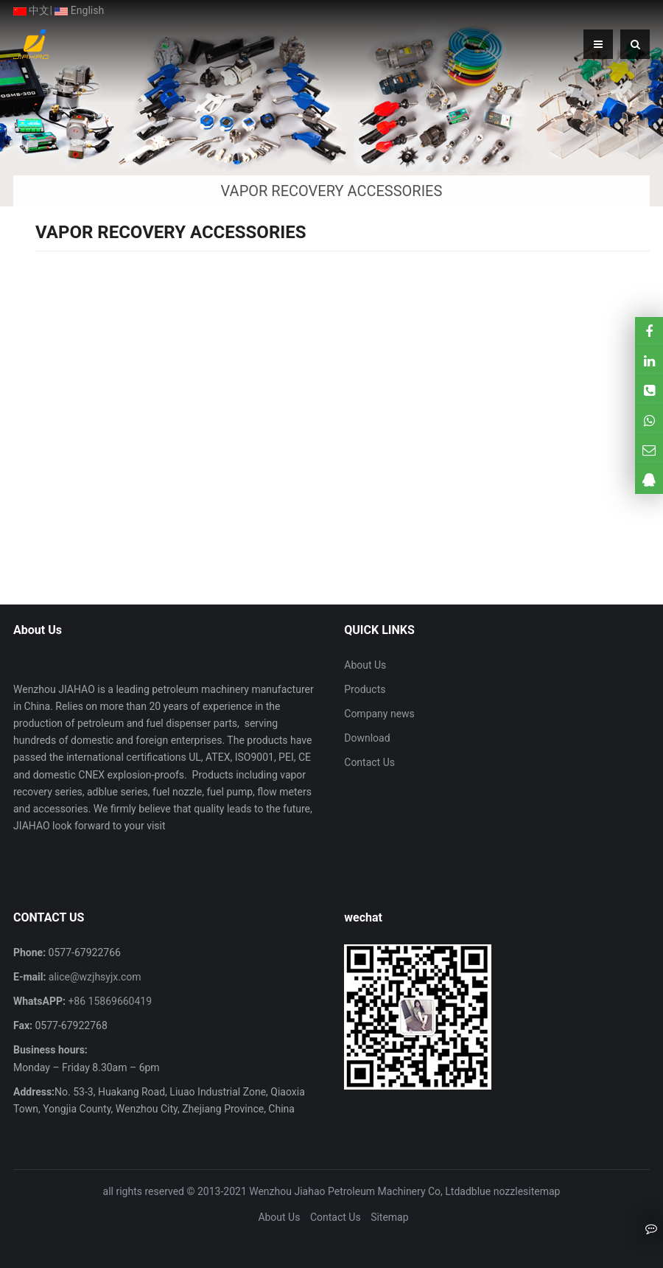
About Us (365, 665)
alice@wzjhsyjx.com (93, 977)
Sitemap (389, 1217)
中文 (31, 10)
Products (364, 689)
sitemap (541, 1191)
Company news (379, 714)
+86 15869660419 (109, 1001)
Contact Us (369, 762)
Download (367, 738)
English (79, 10)
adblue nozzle (491, 1191)
